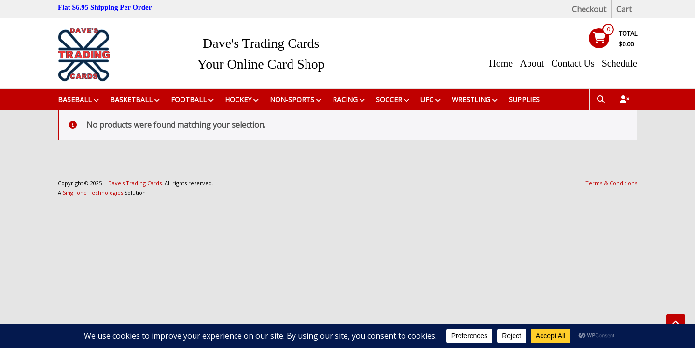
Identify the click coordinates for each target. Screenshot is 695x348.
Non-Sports (292, 99)
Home (501, 63)
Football (189, 99)
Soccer (389, 99)
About (532, 63)
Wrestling (471, 99)
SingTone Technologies (93, 192)
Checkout (589, 9)
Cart (624, 9)
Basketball (131, 99)
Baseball (75, 99)
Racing (345, 99)
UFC (426, 99)
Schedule (619, 63)
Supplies (524, 99)
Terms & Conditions (611, 183)
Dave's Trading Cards (261, 43)
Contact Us (572, 63)
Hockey (238, 99)
